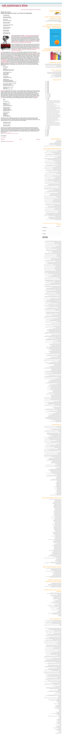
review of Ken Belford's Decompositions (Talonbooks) (54, 304)
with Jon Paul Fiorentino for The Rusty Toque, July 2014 (54, 433)
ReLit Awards (59, 611)
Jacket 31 (60, 711)
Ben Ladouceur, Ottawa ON (57, 524)
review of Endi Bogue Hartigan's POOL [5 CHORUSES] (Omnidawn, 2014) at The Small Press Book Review (54, 206)
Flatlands (60, 731)
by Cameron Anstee (58, 477)
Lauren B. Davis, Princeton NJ (57, 512)
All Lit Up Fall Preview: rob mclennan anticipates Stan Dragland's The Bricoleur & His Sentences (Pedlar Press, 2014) (53, 179)
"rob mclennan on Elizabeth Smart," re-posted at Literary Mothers (52, 188)
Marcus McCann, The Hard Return (50, 106)
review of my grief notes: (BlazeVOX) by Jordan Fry (54, 276)
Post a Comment (3, 137)
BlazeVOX (60, 702)
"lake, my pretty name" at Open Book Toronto (55, 344)
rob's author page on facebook (57, 71)
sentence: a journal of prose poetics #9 (51, 109)
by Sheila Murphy (59, 485)
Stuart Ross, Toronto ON (58, 540)
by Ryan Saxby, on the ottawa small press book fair (54, 469)
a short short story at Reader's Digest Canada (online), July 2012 (53, 660)
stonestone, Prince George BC (57, 612)
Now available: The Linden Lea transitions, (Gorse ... (53, 111)
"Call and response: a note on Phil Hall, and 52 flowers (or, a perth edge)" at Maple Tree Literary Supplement (52, 302)
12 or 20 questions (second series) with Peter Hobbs (53, 110)
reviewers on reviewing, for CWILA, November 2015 (54, 159)
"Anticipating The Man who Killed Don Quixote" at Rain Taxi (53, 314)
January (48, 128)
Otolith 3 (60, 710)
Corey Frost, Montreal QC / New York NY (56, 517)
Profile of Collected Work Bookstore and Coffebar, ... (53, 123)
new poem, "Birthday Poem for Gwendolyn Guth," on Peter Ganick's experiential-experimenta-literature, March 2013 (53, 645)
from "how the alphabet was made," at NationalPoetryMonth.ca (53, 666)
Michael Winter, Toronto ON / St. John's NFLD (55, 555)
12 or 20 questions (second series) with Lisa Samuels (53, 125)
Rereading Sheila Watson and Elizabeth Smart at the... (53, 100)
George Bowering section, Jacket (57, 573)
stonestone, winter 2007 (58, 708)
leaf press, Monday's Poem (57, 693)
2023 (46, 83)
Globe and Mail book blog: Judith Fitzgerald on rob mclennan (53, 339)
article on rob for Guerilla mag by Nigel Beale (55, 347)
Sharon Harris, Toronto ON (57, 521)
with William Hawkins (58, 486)
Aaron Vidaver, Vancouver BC (57, 551)
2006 (46, 133)
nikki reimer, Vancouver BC (57, 538)
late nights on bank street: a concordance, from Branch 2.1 (53, 687)
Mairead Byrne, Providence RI (57, 506)
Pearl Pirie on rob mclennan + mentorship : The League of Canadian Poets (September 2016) (53, 151)
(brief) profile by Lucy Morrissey (57, 252)
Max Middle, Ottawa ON (58, 530)
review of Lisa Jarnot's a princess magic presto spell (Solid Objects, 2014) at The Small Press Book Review (52, 193)
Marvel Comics (30, 53)
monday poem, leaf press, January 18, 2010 (55, 688)
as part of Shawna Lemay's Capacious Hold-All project (54, 358)
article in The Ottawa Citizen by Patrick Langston (55, 381)
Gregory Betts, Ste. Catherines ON (56, 503)
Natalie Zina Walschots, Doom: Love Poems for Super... (53, 114)
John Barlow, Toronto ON (58, 500)
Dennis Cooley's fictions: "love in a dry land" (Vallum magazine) (53, 367)
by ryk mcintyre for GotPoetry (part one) (56, 472)
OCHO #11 (59, 703)
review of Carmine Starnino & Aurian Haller (55, 421)
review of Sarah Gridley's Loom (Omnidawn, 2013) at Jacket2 (53, 213)
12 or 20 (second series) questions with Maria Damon (53, 101)
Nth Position (59, 718)
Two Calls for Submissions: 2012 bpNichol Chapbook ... (53, 122)
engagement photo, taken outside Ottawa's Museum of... (53, 115)
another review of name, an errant (57, 391)
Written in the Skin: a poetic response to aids (55, 577)
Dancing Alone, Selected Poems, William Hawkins (54, 584)
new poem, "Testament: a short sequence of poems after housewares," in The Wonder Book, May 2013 (54, 637)
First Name (44, 230)
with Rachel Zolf (59, 480)
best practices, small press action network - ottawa (54, 403)
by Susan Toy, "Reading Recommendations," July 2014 (54, 434)
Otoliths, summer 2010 (58, 686)
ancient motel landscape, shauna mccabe (56, 583)
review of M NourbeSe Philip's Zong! (56, 315)
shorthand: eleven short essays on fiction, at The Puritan (54, 263)
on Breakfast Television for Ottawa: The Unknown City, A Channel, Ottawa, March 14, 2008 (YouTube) (52, 622)
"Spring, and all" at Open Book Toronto (56, 335)
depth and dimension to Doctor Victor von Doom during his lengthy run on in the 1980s (25, 42)
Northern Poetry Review (58, 604)
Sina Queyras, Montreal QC (57, 537)
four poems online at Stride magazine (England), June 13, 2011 (53, 683)
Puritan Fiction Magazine (58, 705)
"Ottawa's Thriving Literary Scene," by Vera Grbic (55, 295)
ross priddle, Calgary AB (58, 536)
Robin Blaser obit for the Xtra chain (56, 350)
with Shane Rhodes (58, 478)
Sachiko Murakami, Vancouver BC (56, 532)
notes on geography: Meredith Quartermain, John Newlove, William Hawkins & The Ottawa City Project (52, 397)
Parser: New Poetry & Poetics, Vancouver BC (55, 606)
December (48, 93)
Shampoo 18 (59, 732)
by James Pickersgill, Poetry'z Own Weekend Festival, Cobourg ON (52, 455)
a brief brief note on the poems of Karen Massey (55, 386)
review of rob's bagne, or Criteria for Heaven (55, 415)
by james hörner (59, 489)
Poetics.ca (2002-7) (58, 145)
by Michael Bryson (58, 494)
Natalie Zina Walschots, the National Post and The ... (53, 120)
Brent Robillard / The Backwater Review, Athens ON (54, 539)
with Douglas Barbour (58, 491)
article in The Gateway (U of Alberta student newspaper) (54, 373)
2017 (46, 88)
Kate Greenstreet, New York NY (57, 520)
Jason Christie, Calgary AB (57, 508)
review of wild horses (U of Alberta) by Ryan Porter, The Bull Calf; (52, 308)
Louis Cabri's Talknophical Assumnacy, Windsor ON (54, 613)
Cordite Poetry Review (58, 725)
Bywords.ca (59, 704)
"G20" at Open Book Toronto (57, 326)
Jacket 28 (60, 724)
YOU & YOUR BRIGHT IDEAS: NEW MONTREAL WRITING (53, 576)
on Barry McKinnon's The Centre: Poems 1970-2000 (54, 402)
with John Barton (59, 487)
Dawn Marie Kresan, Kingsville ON (56, 523)
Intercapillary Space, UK (58, 600)
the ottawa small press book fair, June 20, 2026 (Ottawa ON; (53, 66)
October (48, 95)
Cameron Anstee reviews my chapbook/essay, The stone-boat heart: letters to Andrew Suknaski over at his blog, (53, 262)
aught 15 (60, 715)
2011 (46, 129)
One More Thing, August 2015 (57, 160)
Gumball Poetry (59, 730)
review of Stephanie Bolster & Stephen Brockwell (55, 413)
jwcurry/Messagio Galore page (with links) (55, 602)
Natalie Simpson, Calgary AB (57, 544)
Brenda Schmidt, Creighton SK (57, 542)
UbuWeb (60, 614)
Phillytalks (60, 607)
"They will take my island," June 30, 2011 (56, 682)
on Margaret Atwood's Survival (57, 407)
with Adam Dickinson (58, 482)
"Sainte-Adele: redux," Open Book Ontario (55, 298)
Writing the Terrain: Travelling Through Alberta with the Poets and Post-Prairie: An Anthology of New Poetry (52, 399)
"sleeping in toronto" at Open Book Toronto (55, 349)
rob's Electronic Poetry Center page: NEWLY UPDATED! (54, 72)
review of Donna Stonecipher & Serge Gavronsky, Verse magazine (52, 362)
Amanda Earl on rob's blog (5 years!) (56, 361)
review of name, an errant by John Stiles (56, 379)
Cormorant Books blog (58, 509)
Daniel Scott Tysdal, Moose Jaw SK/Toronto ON (55, 550)
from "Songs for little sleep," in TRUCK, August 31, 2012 (54, 659)
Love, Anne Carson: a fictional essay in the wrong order (54, 325)
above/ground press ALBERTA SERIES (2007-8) (55, 144)
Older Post (38, 139)
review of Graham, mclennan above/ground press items (54, 393)
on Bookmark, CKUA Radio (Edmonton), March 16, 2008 (54, 621)
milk (60, 694)
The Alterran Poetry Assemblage (57, 727)
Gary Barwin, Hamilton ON (57, 501)
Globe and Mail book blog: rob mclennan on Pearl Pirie (54, 338)
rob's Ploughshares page (58, 76)
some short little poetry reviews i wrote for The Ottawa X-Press (53, 371)
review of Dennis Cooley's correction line (56, 357)
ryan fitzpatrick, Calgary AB (57, 516)
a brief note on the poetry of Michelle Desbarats (55, 384)
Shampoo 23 (59, 722)
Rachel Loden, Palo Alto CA (57, 526)
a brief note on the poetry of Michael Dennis (55, 388)
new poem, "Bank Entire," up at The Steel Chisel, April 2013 (53, 640)
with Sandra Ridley (58, 468)
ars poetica (59, 696)
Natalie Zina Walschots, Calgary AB (56, 552)
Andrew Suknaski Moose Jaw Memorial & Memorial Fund (53, 108)
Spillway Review (59, 720)
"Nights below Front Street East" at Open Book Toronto (54, 330)
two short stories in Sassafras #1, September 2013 (54, 628)
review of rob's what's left (58, 408)
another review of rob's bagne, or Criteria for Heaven (54, 416)
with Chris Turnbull (58, 481)
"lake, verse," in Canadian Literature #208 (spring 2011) (54, 675)
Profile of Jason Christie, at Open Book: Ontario (55, 190)
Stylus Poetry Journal (58, 706)
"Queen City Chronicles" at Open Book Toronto (55, 337)
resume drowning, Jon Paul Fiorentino (56, 585)
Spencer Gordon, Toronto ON (57, 519)
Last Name (44, 233)
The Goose (59, 599)
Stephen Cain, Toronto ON (57, 507)
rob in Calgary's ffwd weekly (57, 365)
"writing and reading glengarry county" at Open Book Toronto (53, 319)
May (47, 99)
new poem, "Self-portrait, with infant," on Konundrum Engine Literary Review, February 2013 (53, 648)
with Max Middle (59, 488)
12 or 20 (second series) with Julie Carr (51, 104)
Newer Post (3, 139)
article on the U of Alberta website (57, 372)
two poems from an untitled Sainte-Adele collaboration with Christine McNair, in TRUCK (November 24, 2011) (53, 674)
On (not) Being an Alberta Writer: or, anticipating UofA (54, 382)
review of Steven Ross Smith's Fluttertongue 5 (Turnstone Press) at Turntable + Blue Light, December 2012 (52, 258)
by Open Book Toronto (58, 463)
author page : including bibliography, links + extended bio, (31, 9)
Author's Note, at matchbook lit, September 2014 (55, 184)
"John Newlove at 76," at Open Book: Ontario (55, 194)
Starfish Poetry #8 (59, 699)
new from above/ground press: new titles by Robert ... (53, 105)
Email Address (44, 227)
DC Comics (36, 53)
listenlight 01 (59, 714)
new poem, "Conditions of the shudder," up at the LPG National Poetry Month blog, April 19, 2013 (53, 639)
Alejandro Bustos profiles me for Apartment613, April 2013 (53, 249)
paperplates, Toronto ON (58, 605)
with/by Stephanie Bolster (58, 493)
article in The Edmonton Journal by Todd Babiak (55, 375)
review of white (59, 356)
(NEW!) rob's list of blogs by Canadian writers (55, 499)
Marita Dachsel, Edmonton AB (57, 511)
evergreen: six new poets (58, 574)
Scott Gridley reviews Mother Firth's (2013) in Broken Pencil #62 (53, 214)
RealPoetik (59, 717)
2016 (46, 89)
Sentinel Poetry (59, 726)
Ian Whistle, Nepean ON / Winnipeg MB (56, 554)
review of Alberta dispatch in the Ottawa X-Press (55, 351)
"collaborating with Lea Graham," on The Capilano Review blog (53, 280)
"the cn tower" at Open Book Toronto (56, 345)
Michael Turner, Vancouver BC (57, 549)
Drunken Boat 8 (59, 712)
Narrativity (60, 603)
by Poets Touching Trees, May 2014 (56, 435)
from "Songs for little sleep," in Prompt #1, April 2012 (54, 665)
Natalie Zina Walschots (15, 133)
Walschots (2, 90)
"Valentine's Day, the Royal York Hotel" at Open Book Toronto (53, 332)
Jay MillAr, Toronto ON (58, 531)
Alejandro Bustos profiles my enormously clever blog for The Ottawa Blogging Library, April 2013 (53, 251)
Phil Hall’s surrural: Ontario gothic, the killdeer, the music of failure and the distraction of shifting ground (52, 369)
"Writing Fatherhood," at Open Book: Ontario (55, 218)
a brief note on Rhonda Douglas (57, 390)
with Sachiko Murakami (58, 467)
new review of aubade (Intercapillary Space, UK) (55, 366)
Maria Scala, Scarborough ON (57, 541)
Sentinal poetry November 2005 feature (56, 75)
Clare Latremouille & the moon (57, 401)
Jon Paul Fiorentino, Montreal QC (57, 515)
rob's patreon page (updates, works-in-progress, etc (54, 19)
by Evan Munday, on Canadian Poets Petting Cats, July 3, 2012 (53, 445)
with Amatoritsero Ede (58, 483)
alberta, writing (59, 561)
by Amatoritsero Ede (58, 484)
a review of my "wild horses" (57, 157)
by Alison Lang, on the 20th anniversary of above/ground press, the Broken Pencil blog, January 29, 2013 (52, 441)
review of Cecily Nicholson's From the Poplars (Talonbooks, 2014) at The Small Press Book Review (52, 200)
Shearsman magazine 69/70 (57, 707)
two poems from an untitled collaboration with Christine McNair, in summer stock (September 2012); (52, 658)
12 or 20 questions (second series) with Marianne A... (53, 116)
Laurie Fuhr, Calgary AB (58, 518)
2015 (46, 90)
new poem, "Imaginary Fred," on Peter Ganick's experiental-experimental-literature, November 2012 (53, 653)
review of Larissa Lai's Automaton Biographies (55, 331)
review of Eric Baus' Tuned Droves (56, 343)
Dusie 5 (60, 709)
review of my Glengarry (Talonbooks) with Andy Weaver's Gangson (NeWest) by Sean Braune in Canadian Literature (52, 272)
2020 (46, 86)
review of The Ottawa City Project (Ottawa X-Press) (54, 380)
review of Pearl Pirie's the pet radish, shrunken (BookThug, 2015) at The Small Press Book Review (52, 167)
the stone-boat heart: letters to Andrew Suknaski (55, 392)
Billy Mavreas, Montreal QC (57, 529)
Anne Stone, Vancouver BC (57, 547)
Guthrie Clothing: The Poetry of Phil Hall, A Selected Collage (53, 568)
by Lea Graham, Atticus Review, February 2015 (55, 428)
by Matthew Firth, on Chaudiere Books (56, 479)
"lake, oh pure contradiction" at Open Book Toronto (54, 348)
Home (21, 139)
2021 (46, 85)
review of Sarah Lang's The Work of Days (56, 370)
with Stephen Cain (59, 490)
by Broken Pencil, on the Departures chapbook (55, 470)
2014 (46, 91)
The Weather (4, 60)
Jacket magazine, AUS (58, 601)
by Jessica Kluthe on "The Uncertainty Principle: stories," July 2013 (52, 437)
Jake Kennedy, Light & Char (50, 103)
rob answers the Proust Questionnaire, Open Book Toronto (53, 460)
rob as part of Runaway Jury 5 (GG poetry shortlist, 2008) (53, 355)
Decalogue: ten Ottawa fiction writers (56, 572)
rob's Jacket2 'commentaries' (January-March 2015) (54, 73)
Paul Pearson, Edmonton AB (57, 534)
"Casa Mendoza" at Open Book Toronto (56, 323)
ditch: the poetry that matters (57, 597)
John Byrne (16, 41)
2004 (46, 135)
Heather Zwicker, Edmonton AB (57, 556)
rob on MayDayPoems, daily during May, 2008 (55, 700)
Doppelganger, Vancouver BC (57, 598)
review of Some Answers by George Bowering (55, 363)
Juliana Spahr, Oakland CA (57, 546)
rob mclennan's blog (15, 5)
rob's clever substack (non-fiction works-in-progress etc (54, 20)
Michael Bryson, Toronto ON (57, 505)
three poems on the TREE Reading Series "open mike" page (53, 695)
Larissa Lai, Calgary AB (58, 525)
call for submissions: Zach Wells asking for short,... (53, 119)
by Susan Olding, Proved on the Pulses (56, 462)
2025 (46, 82)
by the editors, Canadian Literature (56, 429)
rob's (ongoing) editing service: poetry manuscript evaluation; (53, 67)
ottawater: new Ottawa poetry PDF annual (55, 143)
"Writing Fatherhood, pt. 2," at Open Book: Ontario (54, 217)
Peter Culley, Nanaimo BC (57, 510)
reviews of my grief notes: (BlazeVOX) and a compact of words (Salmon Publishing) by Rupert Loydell (53, 275)
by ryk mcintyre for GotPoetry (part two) (56, 471)
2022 (46, 84)
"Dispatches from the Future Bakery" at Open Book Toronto (53, 346)
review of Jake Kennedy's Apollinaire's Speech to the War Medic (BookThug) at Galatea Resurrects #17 (53, 283)
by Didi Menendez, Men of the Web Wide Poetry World (54, 475)
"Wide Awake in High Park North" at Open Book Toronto (54, 329)
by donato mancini (59, 492)
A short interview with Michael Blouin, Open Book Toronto (53, 300)
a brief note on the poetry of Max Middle (56, 396)
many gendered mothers (58, 141)
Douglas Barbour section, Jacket (57, 570)
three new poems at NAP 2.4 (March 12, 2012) (55, 668)
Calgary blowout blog (58, 559)
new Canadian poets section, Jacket (56, 575)
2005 (46, 134)
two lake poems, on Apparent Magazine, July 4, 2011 (54, 680)
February (48, 127)
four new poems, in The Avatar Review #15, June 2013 (54, 634)
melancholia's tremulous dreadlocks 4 (56, 713)
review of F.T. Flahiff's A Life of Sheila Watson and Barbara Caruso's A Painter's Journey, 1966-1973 (53, 395)
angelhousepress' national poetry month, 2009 (55, 690)
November (48, 94)
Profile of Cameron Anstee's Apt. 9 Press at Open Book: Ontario (53, 293)
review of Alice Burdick (58, 420)
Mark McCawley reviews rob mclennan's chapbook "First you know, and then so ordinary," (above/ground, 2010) (52, 299)
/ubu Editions (59, 615)
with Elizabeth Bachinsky (58, 465)
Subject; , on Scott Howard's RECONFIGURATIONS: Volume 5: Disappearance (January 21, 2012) (53, 670)
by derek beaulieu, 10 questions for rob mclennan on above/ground (52, 454)
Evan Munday (5, 133)
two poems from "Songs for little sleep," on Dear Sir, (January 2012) (52, 672)
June (47, 98)
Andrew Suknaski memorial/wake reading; (51, 118)
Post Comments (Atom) (10, 141)
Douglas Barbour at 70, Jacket (57, 341)
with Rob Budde (59, 474)
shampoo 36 (59, 689)
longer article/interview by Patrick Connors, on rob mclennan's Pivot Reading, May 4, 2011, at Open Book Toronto (52, 305)
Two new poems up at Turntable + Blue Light (52, 113)
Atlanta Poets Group (58, 557)
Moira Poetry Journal (58, 721)
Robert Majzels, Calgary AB (57, 528)
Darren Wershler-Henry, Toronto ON (56, 553)
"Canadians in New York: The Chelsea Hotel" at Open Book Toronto (52, 336)
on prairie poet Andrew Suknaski (57, 328)
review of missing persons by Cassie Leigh (55, 320)
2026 (46, 81)
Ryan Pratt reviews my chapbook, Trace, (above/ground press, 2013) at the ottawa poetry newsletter (53, 247)
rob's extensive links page (58, 74)
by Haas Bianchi (59, 476)
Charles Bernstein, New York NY (57, 502)
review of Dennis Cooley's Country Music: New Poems (54, 387)
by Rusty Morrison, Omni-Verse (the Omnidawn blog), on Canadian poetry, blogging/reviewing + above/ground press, (52, 449)
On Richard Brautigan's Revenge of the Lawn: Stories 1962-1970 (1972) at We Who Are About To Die (53, 287)
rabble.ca (60, 609)
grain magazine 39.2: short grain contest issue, (52, 117)
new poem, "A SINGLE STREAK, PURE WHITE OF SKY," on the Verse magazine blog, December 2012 (53, 652)
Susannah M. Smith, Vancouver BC (56, 545)
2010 (46, 130)
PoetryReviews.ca (59, 608)
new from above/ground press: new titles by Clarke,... (53, 124)
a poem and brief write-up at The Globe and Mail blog (54, 691)
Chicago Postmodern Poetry (57, 596)
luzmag (60, 716)
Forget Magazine (59, 701)
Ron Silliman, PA (59, 543)
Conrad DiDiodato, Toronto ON (57, 513)
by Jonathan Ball (59, 464)
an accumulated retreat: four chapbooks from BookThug (54, 389)
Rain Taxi (60, 610)
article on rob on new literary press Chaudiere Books (54, 385)
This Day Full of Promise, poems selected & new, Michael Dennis (52, 586)
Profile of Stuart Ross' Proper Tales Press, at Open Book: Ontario (52, 183)
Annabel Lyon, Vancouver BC (57, 527)
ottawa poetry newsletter (58, 142)
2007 (46, 132)
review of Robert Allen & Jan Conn (56, 419)
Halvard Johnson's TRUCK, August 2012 (56, 569)
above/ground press (58, 140)
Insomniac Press (9, 133)
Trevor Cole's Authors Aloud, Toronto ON (56, 595)
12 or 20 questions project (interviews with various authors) (53, 473)
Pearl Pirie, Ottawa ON (58, 535)
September (48, 96)
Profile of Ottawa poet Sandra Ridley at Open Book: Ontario (53, 288)
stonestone (59, 728)
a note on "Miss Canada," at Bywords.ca (56, 259)
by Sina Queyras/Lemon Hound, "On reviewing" (55, 458)
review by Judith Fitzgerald (57, 364)
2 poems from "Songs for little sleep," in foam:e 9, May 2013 (53, 638)
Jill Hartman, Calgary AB (58, 522)
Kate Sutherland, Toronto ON (57, 548)
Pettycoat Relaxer (59, 729)
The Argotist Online (58, 719)
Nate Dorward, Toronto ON (57, 514)
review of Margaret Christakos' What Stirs (56, 352)
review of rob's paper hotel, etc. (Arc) (56, 414)
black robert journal (58, 692)
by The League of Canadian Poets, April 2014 (55, 436)
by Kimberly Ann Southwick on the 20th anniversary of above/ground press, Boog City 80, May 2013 (54, 438)
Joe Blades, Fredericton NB (57, 504)
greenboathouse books (58, 733)
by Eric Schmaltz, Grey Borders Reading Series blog (54, 459)
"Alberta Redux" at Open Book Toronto (56, 334)
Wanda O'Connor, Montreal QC (57, 533)
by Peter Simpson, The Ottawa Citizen (56, 461)
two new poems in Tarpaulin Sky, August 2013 (55, 629)
